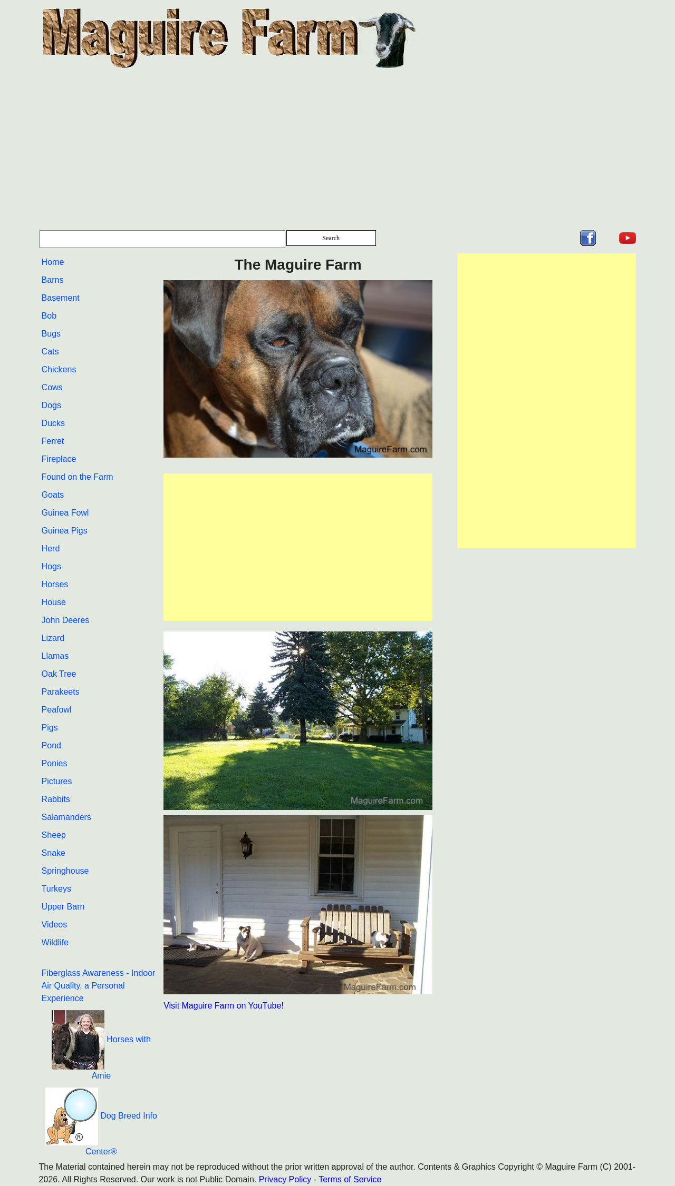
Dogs (51, 405)
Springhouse (65, 870)
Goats (53, 494)
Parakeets (61, 691)
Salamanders (66, 817)
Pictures (57, 781)
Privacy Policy (285, 1179)
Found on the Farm (77, 476)
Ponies (55, 763)
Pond (51, 745)
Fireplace (59, 458)
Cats (50, 351)
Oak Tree (59, 673)
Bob (49, 315)
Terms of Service (350, 1179)
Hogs (51, 566)
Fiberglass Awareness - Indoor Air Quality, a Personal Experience (99, 985)
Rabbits (56, 799)
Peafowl (57, 709)
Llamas (55, 655)
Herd (51, 548)
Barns (53, 279)
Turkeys (56, 888)
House (54, 602)
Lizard (53, 638)
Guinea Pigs (65, 530)
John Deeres (66, 620)
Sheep (54, 835)
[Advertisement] (338, 151)
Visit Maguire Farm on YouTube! (223, 1005)
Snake (53, 852)
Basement (61, 297)
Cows (52, 387)
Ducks (53, 423)
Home (53, 262)
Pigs (50, 727)
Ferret (53, 441)
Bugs (51, 333)
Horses (55, 584)
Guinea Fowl (65, 512)
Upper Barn (63, 906)
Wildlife (55, 942)
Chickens (59, 369)
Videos (55, 924)
